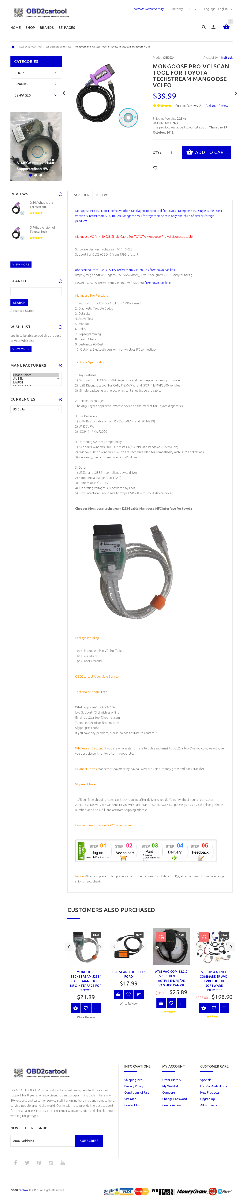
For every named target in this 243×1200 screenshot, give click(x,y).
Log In (14, 335)
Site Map (130, 1099)
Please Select (36, 375)
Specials (205, 1080)
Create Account (173, 1105)
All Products (208, 1105)
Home (12, 46)
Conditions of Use (136, 1092)
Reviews (102, 195)
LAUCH (36, 382)
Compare (168, 1092)
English (225, 9)
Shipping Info (133, 1080)
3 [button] (40, 172)
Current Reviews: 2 (188, 105)
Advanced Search (22, 310)
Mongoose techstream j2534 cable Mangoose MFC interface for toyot (86, 981)
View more (21, 264)
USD (191, 9)
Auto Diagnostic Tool (30, 46)
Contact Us (132, 1105)
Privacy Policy (133, 1086)
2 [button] (35, 172)
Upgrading (207, 1099)
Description (79, 195)
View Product (75, 1008)
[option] (86, 975)
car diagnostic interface (58, 46)
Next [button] (231, 982)
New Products (209, 1092)
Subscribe (89, 1141)
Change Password (174, 1099)
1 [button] (30, 172)
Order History (171, 1080)
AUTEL (36, 378)
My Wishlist (170, 1086)
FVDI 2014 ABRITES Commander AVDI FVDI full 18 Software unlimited (214, 981)
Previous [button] (69, 982)
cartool (19, 1190)
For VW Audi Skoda (213, 1086)
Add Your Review (217, 105)
